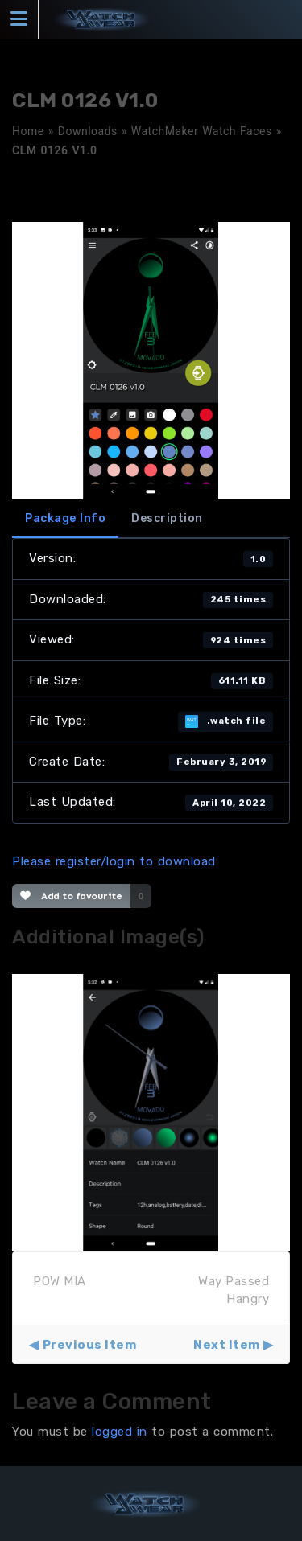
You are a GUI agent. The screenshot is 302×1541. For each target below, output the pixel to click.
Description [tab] (167, 518)
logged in (119, 1431)
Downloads (88, 131)
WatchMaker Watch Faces (201, 131)
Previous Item (90, 1345)
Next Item (226, 1345)
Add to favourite (71, 896)
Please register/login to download (114, 861)
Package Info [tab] (65, 518)
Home (28, 131)
